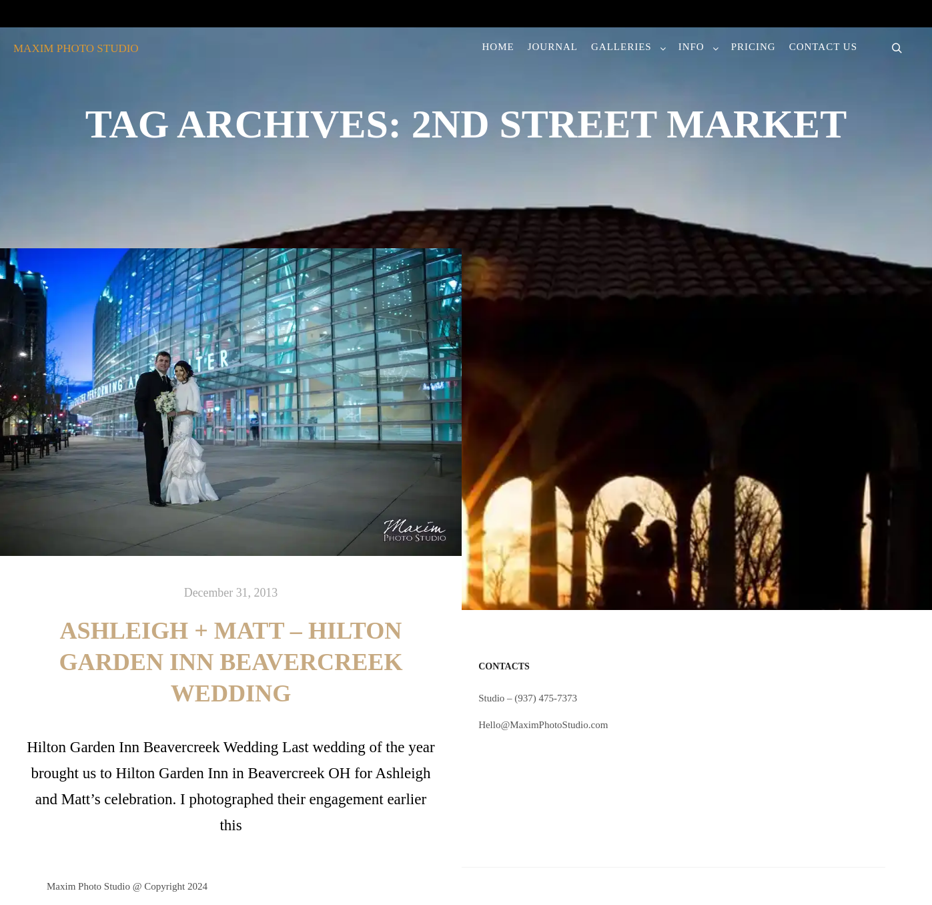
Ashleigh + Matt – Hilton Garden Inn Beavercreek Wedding (231, 662)
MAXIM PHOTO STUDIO (76, 48)
